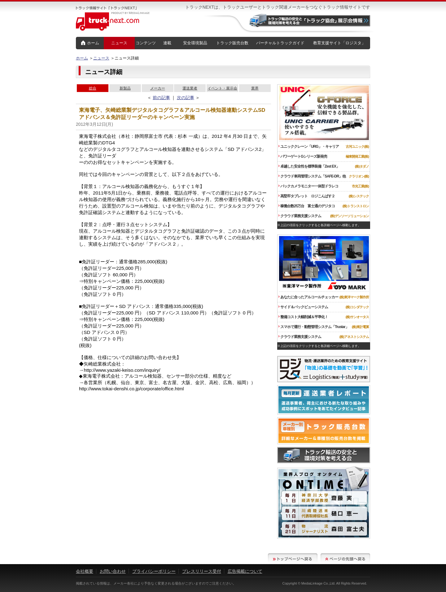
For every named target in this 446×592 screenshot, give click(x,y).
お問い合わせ (113, 571)
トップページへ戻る (292, 558)
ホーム (90, 43)
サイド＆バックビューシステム (303, 307)
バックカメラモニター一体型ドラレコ (308, 186)
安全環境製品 (195, 43)
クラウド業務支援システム (299, 216)
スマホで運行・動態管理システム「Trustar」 (313, 327)
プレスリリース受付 (201, 571)
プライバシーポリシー (154, 571)
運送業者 (189, 88)
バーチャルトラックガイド (280, 43)
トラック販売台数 (232, 43)
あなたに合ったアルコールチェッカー (308, 297)
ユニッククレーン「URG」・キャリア (308, 146)
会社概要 (84, 571)
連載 (167, 43)
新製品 (125, 88)
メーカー (157, 88)
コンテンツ (146, 43)
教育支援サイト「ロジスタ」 (339, 43)
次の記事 (185, 97)
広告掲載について (245, 571)
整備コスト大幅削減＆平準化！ (303, 317)
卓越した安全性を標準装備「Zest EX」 (308, 166)
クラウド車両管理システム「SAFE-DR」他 (312, 176)
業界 (255, 88)
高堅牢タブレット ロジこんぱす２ (306, 196)
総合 (92, 88)
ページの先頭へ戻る (345, 558)
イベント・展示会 (222, 88)
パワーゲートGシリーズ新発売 (302, 156)
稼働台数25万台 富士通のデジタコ (306, 206)
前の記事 (161, 97)
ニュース (119, 43)
